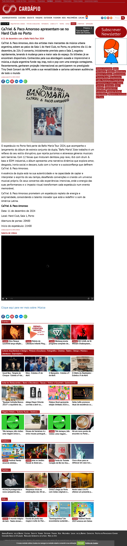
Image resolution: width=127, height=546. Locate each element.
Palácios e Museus (104, 74)
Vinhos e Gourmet (56, 382)
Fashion (57, 18)
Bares (115, 68)
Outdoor (48, 18)
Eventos (6, 321)
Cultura (22, 18)
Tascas (43, 382)
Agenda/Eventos (9, 18)
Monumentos (119, 74)
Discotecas (100, 71)
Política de (91, 543)
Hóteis (12, 412)
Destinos (34, 412)
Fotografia (52, 350)
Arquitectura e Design (19, 350)
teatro (62, 23)
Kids (64, 18)
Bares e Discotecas (31, 382)
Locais (81, 18)
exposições (89, 23)
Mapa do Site (52, 536)
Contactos (90, 533)
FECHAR (81, 543)
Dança (76, 350)
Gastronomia (71, 382)
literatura (80, 23)
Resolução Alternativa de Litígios (35, 536)
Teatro (69, 350)
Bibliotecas (120, 71)
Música (84, 350)
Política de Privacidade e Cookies (106, 533)
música (73, 23)
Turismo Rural (23, 412)
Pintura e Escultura (38, 350)
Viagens (39, 18)
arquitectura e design (17, 23)
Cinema (61, 350)
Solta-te (30, 18)
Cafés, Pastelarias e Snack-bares (109, 80)
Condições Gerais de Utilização (12, 536)
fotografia (45, 23)
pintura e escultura (33, 23)
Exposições (17, 353)
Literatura (6, 353)
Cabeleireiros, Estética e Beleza (109, 83)
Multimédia (72, 18)
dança (68, 23)
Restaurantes (16, 382)
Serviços (100, 85)
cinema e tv (54, 23)
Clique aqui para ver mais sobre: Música (23, 307)
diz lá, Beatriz (18, 533)
